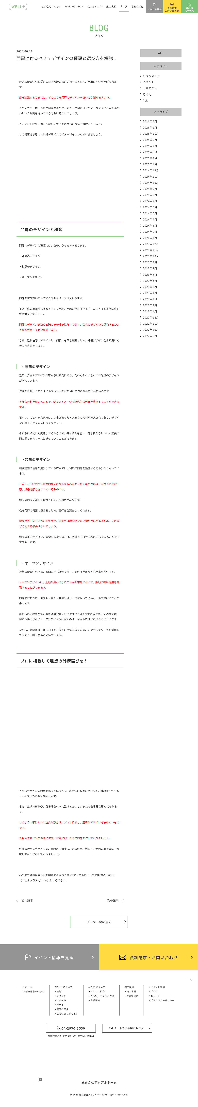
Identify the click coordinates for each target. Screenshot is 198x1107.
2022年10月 (151, 330)
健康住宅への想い (51, 6)
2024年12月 (151, 170)
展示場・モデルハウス (102, 995)
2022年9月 (150, 336)
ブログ (124, 6)
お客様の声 (133, 995)
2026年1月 (150, 127)
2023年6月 (150, 281)
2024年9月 (150, 189)
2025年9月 (150, 140)
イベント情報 (158, 987)
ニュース (155, 995)
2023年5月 (150, 287)
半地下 (60, 1004)
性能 (59, 991)
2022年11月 (151, 323)
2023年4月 (150, 293)
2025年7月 (150, 146)
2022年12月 (151, 317)
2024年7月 (150, 201)
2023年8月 (150, 268)
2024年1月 (150, 238)
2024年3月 (150, 225)
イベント (148, 82)
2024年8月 (150, 195)
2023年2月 (150, 305)
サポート (61, 1000)
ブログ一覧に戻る (98, 922)
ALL (161, 53)
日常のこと (150, 88)
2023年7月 (150, 275)
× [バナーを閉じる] (40, 1079)
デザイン (61, 995)
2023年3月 (150, 299)
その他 (147, 94)
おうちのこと (151, 76)
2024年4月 (150, 219)
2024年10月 (151, 183)
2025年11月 (151, 133)
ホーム (29, 987)
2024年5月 (150, 213)
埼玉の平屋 (137, 6)
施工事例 (131, 991)
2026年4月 (150, 121)
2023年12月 (151, 244)
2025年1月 (150, 164)
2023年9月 (150, 262)
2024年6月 (150, 207)
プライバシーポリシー (163, 1000)
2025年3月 (150, 158)
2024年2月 (150, 231)
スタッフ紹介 (97, 991)
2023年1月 (150, 311)
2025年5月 (150, 152)
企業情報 (95, 1000)
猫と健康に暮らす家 (67, 1013)
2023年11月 (151, 250)
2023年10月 (151, 256)
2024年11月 (151, 176)
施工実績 (129, 987)
